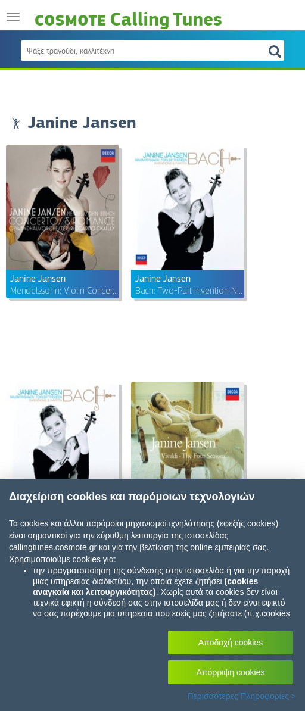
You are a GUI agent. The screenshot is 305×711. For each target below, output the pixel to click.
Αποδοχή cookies (230, 642)
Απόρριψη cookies (231, 672)
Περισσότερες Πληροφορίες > (241, 696)
